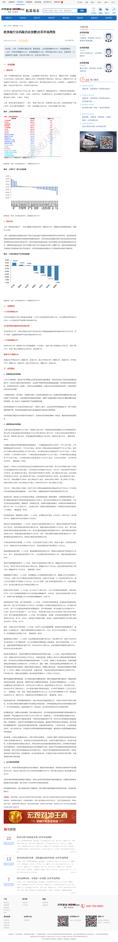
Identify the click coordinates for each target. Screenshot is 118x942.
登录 (81, 2)
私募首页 (8, 18)
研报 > (10, 26)
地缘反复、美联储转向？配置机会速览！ (96, 89)
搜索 (82, 10)
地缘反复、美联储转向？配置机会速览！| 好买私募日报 (96, 99)
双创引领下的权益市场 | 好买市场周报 (34, 837)
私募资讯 (94, 18)
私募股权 (29, 2)
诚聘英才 (60, 939)
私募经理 (51, 18)
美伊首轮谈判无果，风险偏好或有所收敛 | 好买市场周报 (42, 858)
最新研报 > (16, 26)
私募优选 (23, 18)
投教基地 (26, 920)
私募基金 (20, 2)
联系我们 (53, 939)
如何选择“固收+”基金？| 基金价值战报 (95, 107)
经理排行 (25, 902)
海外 (5, 913)
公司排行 (25, 905)
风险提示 (74, 939)
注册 (86, 2)
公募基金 (11, 2)
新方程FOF (48, 2)
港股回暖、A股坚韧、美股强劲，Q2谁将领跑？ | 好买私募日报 (96, 118)
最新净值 (65, 18)
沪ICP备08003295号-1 (80, 936)
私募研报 (108, 18)
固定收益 (38, 2)
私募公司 (37, 18)
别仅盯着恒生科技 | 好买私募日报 (94, 126)
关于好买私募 (45, 939)
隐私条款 (67, 939)
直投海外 (58, 2)
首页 (4, 2)
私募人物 (6, 923)
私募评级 (45, 902)
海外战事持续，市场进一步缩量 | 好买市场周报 (38, 878)
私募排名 (80, 18)
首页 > (6, 26)
